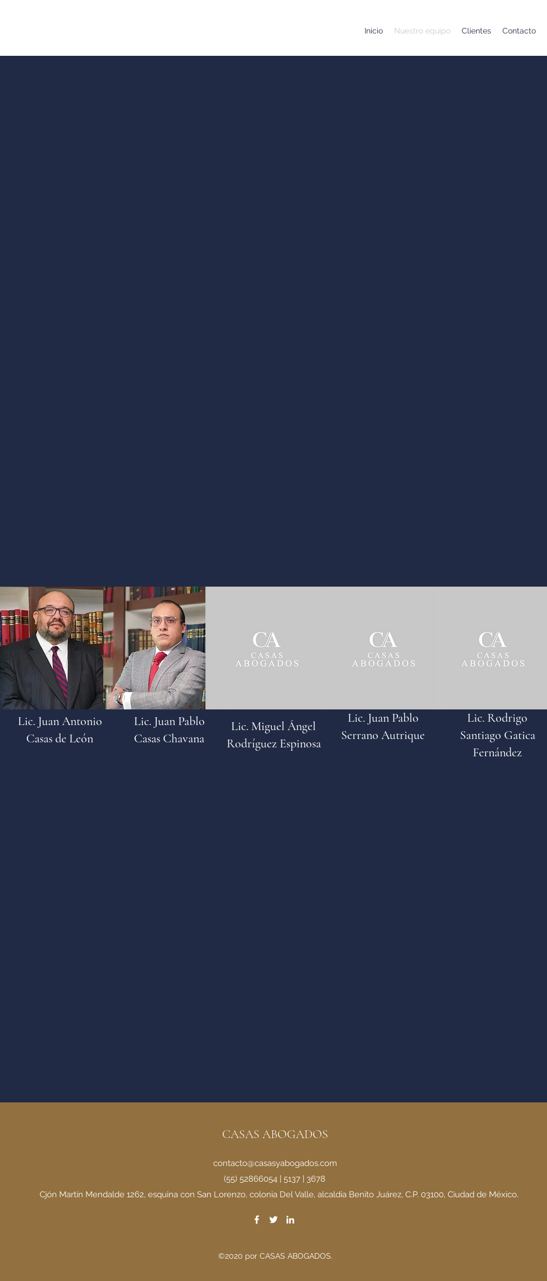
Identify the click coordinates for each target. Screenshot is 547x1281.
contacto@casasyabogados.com (275, 1163)
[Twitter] (273, 1219)
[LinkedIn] (290, 1219)
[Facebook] (256, 1219)
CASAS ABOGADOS (275, 1134)
